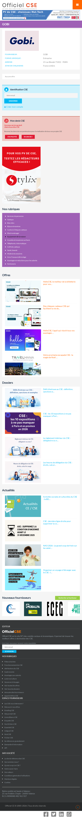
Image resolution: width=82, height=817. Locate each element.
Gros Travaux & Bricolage (16, 257)
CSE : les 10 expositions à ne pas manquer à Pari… (57, 414)
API (5, 748)
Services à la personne (15, 216)
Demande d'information (13, 744)
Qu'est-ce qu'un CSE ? (12, 765)
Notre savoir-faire (11, 769)
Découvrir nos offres (12, 707)
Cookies (7, 782)
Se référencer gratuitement (14, 741)
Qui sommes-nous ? (11, 762)
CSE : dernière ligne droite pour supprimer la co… (57, 522)
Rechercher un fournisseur (67, 598)
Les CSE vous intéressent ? (13, 703)
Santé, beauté (12, 250)
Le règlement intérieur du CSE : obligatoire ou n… (56, 439)
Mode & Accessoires (14, 254)
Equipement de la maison (16, 237)
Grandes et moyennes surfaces (18, 240)
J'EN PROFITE (12, 137)
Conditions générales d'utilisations (17, 776)
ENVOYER (13, 101)
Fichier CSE (8, 738)
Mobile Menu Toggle (77, 4)
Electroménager (13, 233)
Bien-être (10, 223)
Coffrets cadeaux (13, 247)
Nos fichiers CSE (10, 724)
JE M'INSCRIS (9, 651)
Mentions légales (10, 779)
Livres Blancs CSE (10, 717)
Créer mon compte (13, 107)
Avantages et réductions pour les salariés (22, 260)
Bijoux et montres (13, 226)
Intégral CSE (9, 731)
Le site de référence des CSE (14, 758)
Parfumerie (11, 264)
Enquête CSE (9, 721)
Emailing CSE (9, 710)
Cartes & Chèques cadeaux (17, 230)
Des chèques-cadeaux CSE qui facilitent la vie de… (56, 307)
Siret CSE (7, 734)
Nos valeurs (8, 772)
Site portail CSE (10, 714)
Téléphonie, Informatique (16, 243)
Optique (10, 219)
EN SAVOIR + (28, 137)
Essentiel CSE (9, 727)
